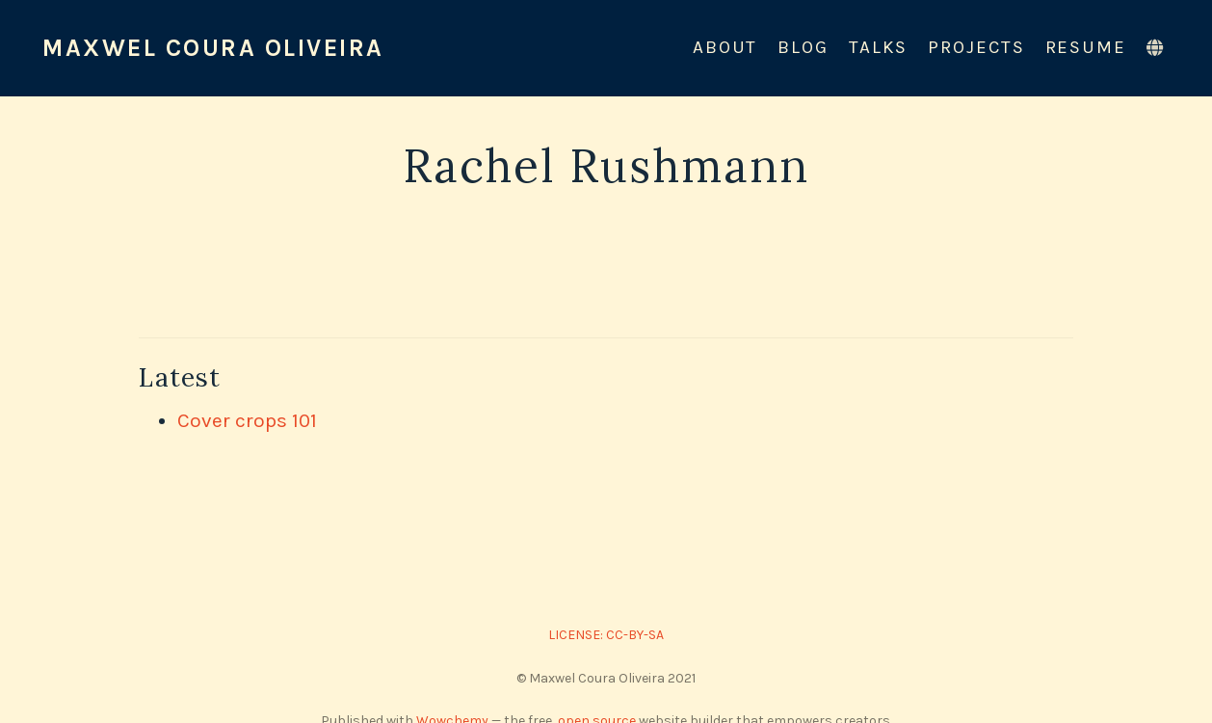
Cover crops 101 (247, 420)
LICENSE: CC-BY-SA (606, 635)
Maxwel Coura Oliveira (213, 48)
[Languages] (1158, 49)
